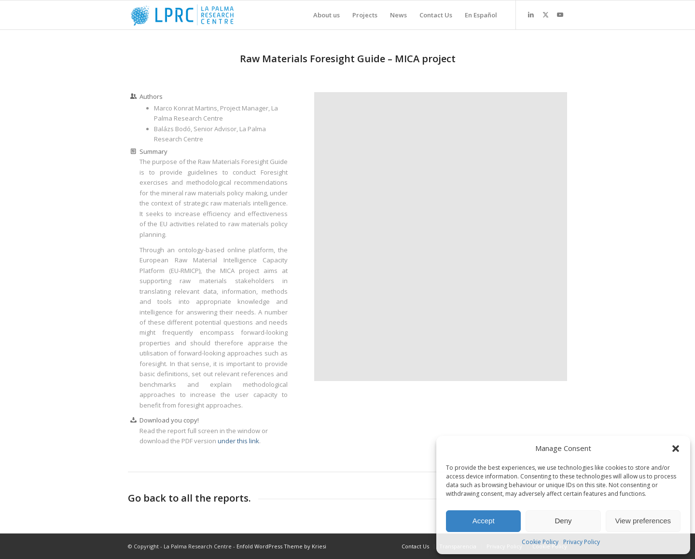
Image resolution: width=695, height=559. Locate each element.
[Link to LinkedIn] (531, 14)
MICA (407, 58)
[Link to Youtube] (560, 14)
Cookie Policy (540, 542)
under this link (238, 440)
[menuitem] (326, 14)
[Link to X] (545, 14)
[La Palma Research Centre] (182, 14)
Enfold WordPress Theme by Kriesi (281, 546)
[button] (676, 448)
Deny (563, 521)
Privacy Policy (581, 542)
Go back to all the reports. (189, 497)
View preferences (643, 521)
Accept (484, 521)
